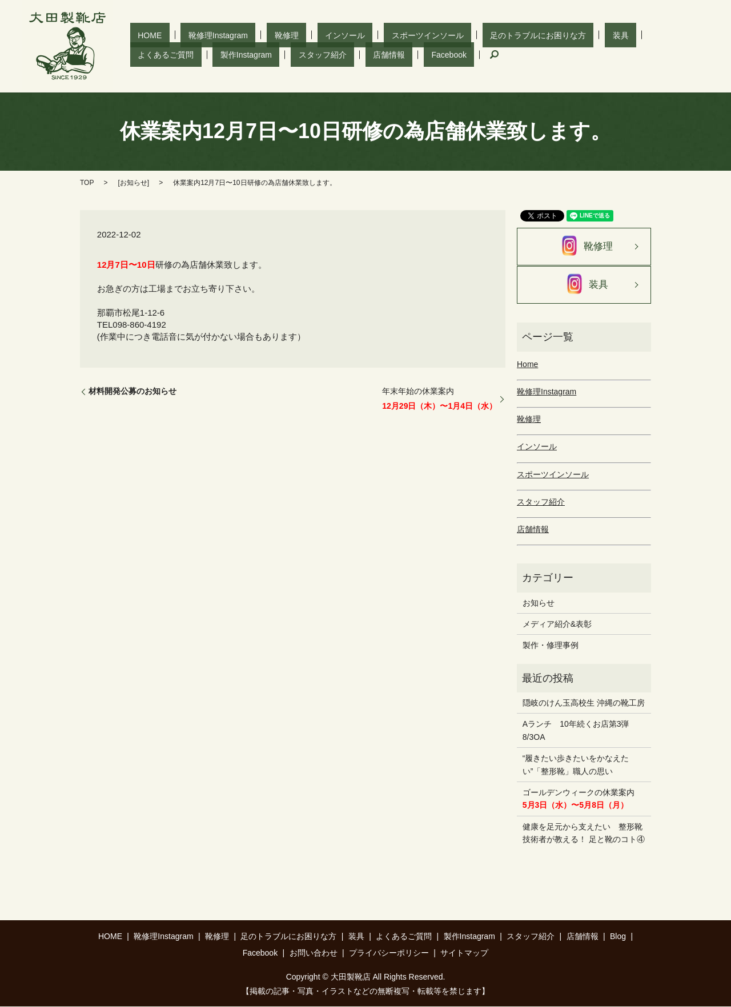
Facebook (249, 54)
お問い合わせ (314, 953)
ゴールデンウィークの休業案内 (578, 799)
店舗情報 (206, 54)
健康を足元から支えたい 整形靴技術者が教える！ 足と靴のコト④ (584, 833)
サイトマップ (464, 953)
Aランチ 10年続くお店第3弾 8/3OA (580, 731)
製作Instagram (632, 34)
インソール (291, 34)
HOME (142, 34)
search (287, 54)
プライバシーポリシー (389, 953)
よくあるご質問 (568, 34)
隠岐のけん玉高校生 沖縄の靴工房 (584, 703)
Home (527, 364)
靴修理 (248, 34)
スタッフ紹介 (154, 54)
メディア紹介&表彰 (557, 624)
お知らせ (133, 183)
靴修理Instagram (195, 34)
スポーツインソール (359, 34)
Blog (618, 936)
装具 (521, 34)
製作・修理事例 (551, 645)
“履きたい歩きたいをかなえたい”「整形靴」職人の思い (576, 765)
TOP (87, 183)
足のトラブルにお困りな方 (453, 34)
